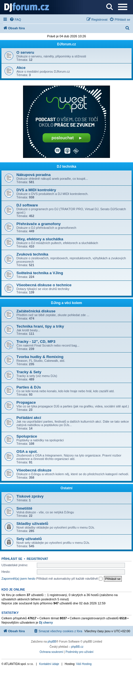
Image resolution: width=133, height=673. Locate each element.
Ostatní (66, 488)
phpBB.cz (77, 646)
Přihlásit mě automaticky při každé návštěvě (69, 579)
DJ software (27, 205)
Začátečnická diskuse (36, 311)
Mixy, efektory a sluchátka (39, 239)
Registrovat (37, 558)
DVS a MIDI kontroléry (36, 190)
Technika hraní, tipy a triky (40, 326)
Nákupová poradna (33, 175)
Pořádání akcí (28, 417)
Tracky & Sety (28, 372)
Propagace (26, 402)
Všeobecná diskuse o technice (43, 285)
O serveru (25, 52)
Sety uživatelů (29, 539)
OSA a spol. (27, 451)
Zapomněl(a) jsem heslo (18, 578)
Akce (21, 67)
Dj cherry (46, 622)
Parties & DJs (28, 387)
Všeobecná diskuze (34, 470)
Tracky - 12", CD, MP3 (35, 341)
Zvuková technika (32, 254)
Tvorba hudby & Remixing (39, 357)
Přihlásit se (11, 558)
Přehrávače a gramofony (38, 224)
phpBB (52, 641)
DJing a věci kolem (66, 303)
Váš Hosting (84, 664)
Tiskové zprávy (29, 496)
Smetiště (24, 508)
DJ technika (66, 167)
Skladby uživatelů (32, 523)
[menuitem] (15, 19)
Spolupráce (26, 436)
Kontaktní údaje (49, 664)
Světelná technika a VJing (39, 273)
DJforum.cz (66, 44)
